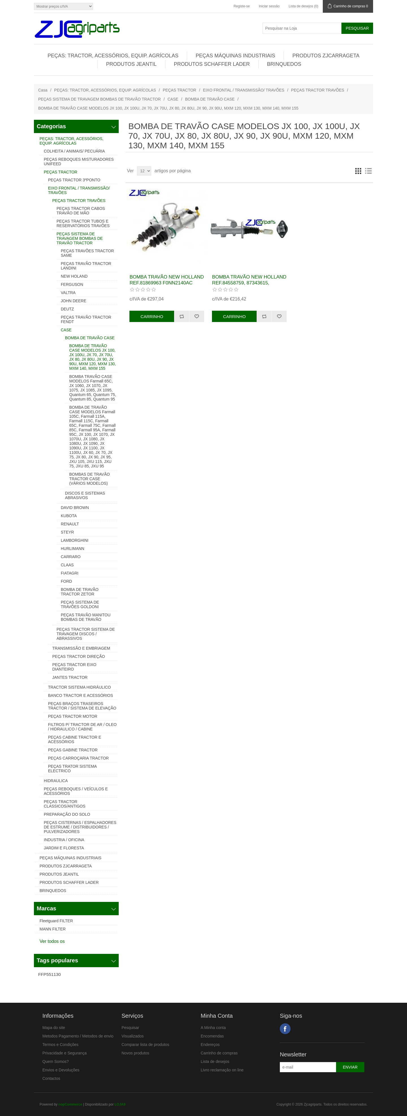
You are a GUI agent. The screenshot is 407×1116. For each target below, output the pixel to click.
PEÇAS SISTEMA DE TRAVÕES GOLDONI (80, 604)
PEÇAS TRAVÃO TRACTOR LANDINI (86, 265)
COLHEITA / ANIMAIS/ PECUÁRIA (74, 151)
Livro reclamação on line (222, 1070)
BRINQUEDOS (284, 64)
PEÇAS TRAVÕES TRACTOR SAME (87, 253)
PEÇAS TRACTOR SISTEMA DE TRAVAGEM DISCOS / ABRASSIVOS (86, 634)
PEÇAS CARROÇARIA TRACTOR (78, 758)
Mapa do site (53, 1027)
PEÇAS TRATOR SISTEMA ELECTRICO (72, 768)
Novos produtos (135, 1053)
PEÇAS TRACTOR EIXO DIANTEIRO (74, 666)
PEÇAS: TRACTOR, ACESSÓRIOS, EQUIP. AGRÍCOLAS (112, 55)
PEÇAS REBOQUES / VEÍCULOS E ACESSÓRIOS (76, 791)
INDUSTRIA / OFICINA (64, 839)
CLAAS (67, 565)
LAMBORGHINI (74, 540)
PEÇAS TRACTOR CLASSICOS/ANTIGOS (64, 803)
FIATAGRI (69, 573)
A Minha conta (213, 1027)
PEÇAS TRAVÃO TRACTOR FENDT (86, 319)
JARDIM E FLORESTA (64, 848)
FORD (66, 581)
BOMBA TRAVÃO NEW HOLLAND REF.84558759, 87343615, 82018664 (249, 282)
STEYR (67, 532)
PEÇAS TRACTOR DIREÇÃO (78, 656)
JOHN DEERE (73, 301)
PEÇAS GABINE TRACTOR (73, 750)
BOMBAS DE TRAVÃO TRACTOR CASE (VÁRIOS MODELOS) (89, 479)
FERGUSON (72, 284)
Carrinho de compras (219, 1053)
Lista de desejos (215, 1061)
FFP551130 (49, 974)
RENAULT (70, 524)
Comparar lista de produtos (145, 1044)
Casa (42, 90)
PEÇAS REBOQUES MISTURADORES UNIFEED (79, 161)
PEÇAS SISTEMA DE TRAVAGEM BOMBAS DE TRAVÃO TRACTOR (99, 99)
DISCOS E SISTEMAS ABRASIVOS (85, 495)
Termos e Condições (60, 1044)
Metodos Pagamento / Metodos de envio (77, 1036)
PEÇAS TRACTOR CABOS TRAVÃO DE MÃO (81, 210)
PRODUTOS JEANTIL (131, 64)
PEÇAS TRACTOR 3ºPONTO (74, 180)
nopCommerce (70, 1104)
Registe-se (241, 6)
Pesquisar (130, 1027)
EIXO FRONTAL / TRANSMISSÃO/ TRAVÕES (243, 90)
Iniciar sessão (269, 6)
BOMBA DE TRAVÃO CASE (210, 99)
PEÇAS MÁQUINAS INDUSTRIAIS (235, 55)
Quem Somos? (55, 1061)
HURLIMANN (72, 548)
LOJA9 (119, 1104)
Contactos (51, 1078)
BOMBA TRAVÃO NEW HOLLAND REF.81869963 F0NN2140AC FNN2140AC (166, 282)
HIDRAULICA (56, 780)
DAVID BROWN (75, 507)
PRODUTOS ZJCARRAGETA (325, 55)
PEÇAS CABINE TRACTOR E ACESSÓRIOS (74, 739)
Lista (368, 170)
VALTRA (68, 292)
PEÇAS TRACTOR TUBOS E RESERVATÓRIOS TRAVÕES (83, 223)
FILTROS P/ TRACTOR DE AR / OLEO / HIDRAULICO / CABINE (82, 726)
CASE (173, 99)
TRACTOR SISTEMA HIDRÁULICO (79, 687)
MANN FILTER (53, 929)
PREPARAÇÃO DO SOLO (67, 814)
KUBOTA (69, 516)
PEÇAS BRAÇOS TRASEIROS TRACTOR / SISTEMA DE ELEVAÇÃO (82, 705)
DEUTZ (67, 309)
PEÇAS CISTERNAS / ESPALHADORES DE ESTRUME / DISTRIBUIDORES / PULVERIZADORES (80, 827)
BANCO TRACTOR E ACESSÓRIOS (80, 695)
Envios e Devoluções (60, 1070)
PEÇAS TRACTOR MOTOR (72, 716)
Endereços (210, 1044)
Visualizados (133, 1036)
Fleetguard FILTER (56, 921)
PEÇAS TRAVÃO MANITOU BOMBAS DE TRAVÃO (86, 617)
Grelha (358, 170)
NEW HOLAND (74, 276)
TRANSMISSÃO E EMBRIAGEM (81, 648)
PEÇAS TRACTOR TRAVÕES (317, 90)
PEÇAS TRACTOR (179, 90)
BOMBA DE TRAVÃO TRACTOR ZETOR (79, 591)
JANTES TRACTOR (70, 677)
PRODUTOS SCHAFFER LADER (212, 64)
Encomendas (212, 1036)
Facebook (285, 1028)
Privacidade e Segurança (64, 1053)
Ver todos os (52, 941)
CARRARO (71, 556)
